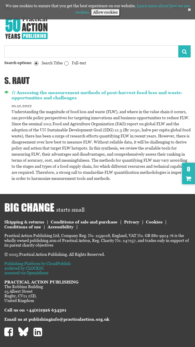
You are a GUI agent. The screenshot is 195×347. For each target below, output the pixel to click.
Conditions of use (22, 227)
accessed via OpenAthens (26, 272)
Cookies (154, 222)
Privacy (131, 222)
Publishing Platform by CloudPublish (37, 263)
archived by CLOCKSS (24, 268)
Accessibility (61, 227)
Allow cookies (105, 12)
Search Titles (52, 63)
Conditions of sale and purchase (84, 222)
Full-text (79, 63)
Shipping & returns (24, 222)
